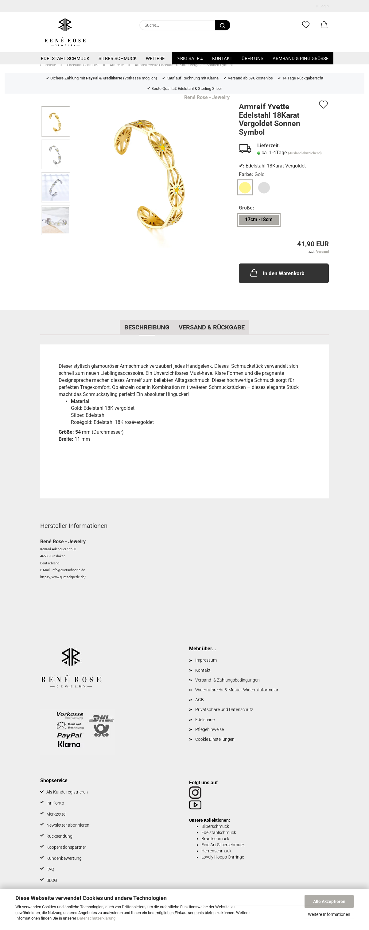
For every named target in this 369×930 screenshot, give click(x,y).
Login (323, 6)
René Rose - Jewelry (207, 97)
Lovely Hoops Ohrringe (222, 857)
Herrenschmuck (216, 850)
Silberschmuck (215, 826)
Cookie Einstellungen (215, 739)
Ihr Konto (55, 803)
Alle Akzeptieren (329, 901)
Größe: (246, 208)
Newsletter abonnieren (67, 825)
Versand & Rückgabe (212, 327)
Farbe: (252, 174)
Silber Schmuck (118, 58)
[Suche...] (222, 25)
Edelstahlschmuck (218, 832)
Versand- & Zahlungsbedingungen (227, 680)
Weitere (155, 58)
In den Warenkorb (277, 273)
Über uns (252, 58)
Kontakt (222, 58)
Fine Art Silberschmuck (223, 844)
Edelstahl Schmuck (65, 58)
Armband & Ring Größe (301, 58)
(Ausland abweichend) (305, 153)
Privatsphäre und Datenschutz (224, 709)
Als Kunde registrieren (67, 792)
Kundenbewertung (64, 858)
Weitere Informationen (329, 914)
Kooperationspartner (66, 847)
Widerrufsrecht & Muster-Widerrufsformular (236, 689)
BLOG (51, 880)
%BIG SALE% (190, 58)
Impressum (206, 660)
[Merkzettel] (306, 25)
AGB (199, 699)
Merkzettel (56, 814)
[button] (324, 25)
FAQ (50, 869)
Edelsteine (205, 719)
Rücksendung (59, 836)
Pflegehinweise (209, 729)
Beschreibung (146, 327)
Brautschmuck (215, 838)
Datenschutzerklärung (96, 918)
